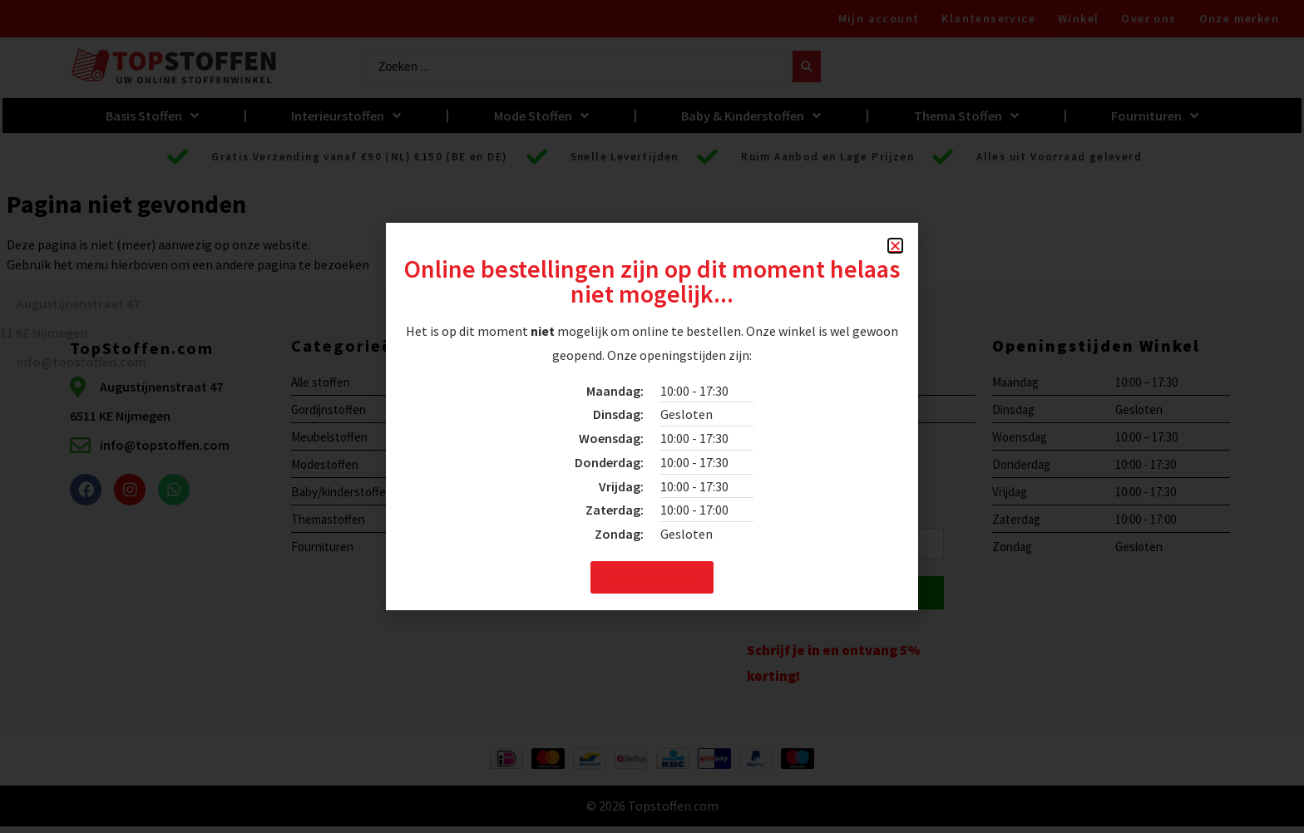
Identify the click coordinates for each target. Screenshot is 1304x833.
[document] (652, 416)
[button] (895, 245)
